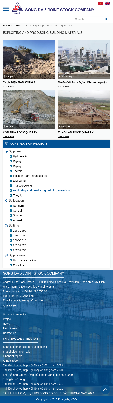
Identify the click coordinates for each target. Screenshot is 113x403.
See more (8, 86)
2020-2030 (19, 250)
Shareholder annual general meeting (25, 346)
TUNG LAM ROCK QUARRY (76, 132)
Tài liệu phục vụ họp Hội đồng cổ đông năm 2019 (33, 365)
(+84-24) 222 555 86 (34, 291)
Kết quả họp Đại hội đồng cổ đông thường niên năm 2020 (38, 374)
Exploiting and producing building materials (41, 190)
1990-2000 (19, 235)
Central (17, 210)
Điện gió (18, 161)
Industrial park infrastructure (30, 175)
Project (18, 25)
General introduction (15, 314)
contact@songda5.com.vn (27, 300)
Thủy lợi (18, 195)
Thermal (18, 171)
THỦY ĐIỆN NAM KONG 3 (19, 82)
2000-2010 (19, 240)
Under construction (24, 260)
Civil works (19, 180)
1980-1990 (19, 230)
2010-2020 (19, 245)
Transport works (22, 185)
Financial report (12, 356)
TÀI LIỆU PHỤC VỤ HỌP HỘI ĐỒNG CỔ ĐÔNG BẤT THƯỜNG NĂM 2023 (48, 393)
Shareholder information (17, 351)
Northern (18, 205)
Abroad (17, 220)
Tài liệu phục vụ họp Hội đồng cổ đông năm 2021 (33, 383)
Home (6, 25)
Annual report (11, 360)
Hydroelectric (21, 156)
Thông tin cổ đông (14, 379)
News (6, 323)
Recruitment (10, 328)
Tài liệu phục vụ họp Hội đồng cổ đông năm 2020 (33, 370)
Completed (19, 265)
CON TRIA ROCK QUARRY (20, 132)
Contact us (9, 333)
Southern (18, 215)
